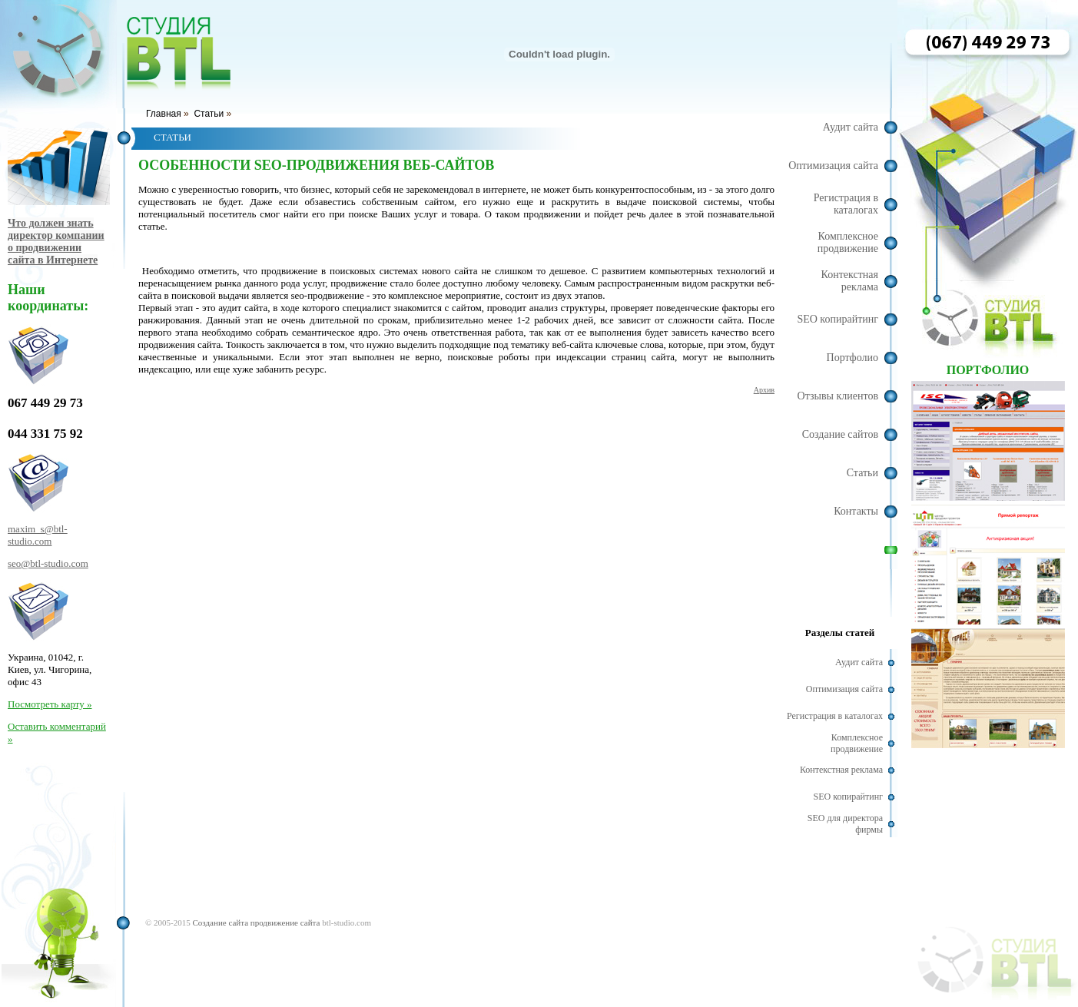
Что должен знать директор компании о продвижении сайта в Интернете (56, 241)
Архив (764, 390)
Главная (163, 113)
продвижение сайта (285, 922)
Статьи (209, 113)
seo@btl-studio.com (48, 563)
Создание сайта (220, 922)
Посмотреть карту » (49, 704)
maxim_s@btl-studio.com (38, 535)
